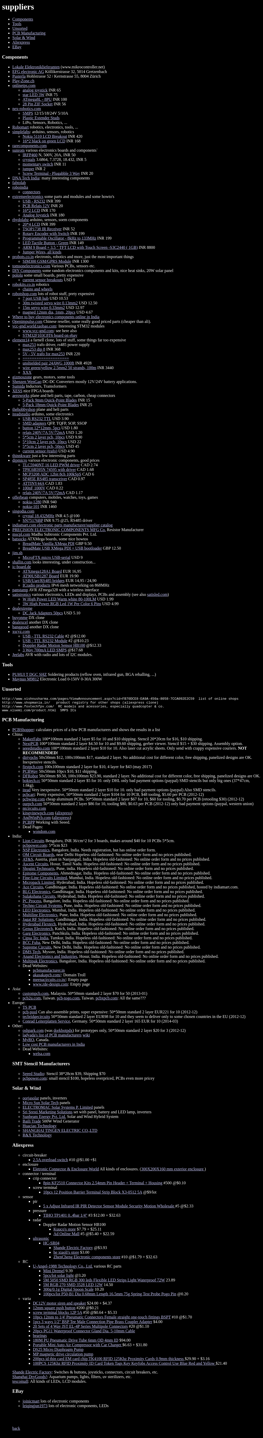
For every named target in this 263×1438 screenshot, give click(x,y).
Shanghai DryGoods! (29, 1380)
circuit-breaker (35, 1158)
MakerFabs (32, 742)
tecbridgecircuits (36, 1019)
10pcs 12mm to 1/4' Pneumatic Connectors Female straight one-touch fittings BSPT (102, 1320)
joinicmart (31, 1404)
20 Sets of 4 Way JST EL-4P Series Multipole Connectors (80, 1329)
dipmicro (19, 460)
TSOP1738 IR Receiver (42, 229)
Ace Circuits (33, 890)
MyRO (28, 1043)
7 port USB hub (36, 298)
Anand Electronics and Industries (50, 959)
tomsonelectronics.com (31, 266)
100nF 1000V (34, 488)
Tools (16, 24)
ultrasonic (41, 1241)
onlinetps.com (23, 85)
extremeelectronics (27, 196)
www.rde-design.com (50, 987)
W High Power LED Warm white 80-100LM (59, 599)
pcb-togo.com (68, 1001)
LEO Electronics (36, 913)
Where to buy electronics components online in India (55, 317)
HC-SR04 (51, 1246)
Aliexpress (21, 42)
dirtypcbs (30, 760)
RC (25, 1264)
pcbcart (29, 797)
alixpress (64, 816)
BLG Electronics (36, 895)
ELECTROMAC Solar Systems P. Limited (58, 1110)
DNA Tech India (25, 178)
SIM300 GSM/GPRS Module (47, 261)
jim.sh (17, 553)
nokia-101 (31, 506)
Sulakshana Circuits (39, 899)
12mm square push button (54, 1311)
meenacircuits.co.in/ (49, 982)
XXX (27, 372)
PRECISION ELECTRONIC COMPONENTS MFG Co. (59, 529)
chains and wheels (37, 289)
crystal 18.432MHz (38, 516)
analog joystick (35, 90)
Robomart (20, 127)
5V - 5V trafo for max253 (44, 354)
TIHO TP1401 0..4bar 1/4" (65, 1218)
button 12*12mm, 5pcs (41, 428)
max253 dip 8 (34, 349)
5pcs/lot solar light (58, 1278)
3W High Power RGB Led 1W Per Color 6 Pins (62, 604)
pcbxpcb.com (107, 1001)
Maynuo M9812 (25, 679)
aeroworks (21, 395)
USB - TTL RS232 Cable (43, 636)
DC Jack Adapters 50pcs (43, 613)
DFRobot (30, 779)
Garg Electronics (36, 936)
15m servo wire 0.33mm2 (44, 307)
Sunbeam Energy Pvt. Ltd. (44, 1119)
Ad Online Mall (66, 1237)
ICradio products (36, 585)
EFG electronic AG (28, 71)
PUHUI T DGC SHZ (29, 674)
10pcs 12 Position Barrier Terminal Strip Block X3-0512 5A (92, 1195)
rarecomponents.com (29, 145)
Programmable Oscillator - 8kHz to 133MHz (59, 238)
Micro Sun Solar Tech (41, 1106)
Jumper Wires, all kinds (42, 252)
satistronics (21, 594)
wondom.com (44, 834)
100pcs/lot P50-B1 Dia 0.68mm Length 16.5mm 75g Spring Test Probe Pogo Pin (109, 1297)
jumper (28, 169)
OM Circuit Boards (38, 857)
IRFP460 (30, 155)
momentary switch (38, 164)
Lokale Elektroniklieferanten (36, 67)
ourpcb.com (32, 807)
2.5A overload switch (50, 1163)
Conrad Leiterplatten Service (46, 1024)
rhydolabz (20, 219)
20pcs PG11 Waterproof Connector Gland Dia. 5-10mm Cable (84, 1334)
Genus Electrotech (38, 932)
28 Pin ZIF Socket (38, 104)
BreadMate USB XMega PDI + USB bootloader (62, 548)
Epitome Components (40, 876)
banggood (20, 627)
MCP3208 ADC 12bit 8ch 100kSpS (52, 474)
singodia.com (23, 511)
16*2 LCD (31, 210)
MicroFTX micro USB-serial (46, 557)
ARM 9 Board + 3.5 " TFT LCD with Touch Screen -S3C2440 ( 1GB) (80, 247)
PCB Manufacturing (28, 33)
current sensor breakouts (43, 280)
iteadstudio (21, 414)
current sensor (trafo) (40, 451)
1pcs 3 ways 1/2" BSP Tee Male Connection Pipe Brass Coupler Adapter (92, 1325)
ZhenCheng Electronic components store (86, 1260)
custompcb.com (36, 996)
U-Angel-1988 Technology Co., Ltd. (63, 1269)
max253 (29, 344)
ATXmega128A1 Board (42, 571)
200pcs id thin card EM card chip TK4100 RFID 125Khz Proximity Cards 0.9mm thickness (109, 1362)
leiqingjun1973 (35, 1409)
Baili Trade (32, 1124)
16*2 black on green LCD (44, 141)
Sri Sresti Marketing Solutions (47, 1115)
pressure (39, 1214)
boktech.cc (31, 783)
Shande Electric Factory (73, 1251)
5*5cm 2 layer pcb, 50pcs (44, 446)
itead (27, 793)
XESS (17, 391)
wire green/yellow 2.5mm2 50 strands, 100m (59, 368)
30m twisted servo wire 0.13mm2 (50, 303)
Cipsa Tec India (35, 941)
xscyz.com (21, 631)
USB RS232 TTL (37, 418)
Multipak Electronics (40, 964)
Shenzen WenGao (27, 381)
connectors (31, 192)
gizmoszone (22, 377)
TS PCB (29, 1010)
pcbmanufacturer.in (49, 973)
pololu (17, 275)
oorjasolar (31, 1101)
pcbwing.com (34, 802)
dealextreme (22, 608)
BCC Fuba (31, 945)
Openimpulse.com (27, 321)
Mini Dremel (53, 1274)
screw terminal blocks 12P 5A (57, 1315)
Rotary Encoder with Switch (46, 233)
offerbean (20, 497)
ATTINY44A (33, 483)
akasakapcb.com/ (47, 978)
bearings (40, 1338)
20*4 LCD (31, 224)
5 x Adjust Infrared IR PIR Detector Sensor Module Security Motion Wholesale (109, 1209)
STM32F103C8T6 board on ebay (50, 335)
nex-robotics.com (26, 108)
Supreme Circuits (37, 950)
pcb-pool (30, 1015)
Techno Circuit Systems (42, 908)
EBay (17, 47)
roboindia (20, 187)
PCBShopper (23, 733)
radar (37, 1223)
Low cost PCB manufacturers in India (54, 1047)
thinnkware (21, 455)
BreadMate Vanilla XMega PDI (48, 543)
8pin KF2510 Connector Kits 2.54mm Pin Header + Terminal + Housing (102, 1186)
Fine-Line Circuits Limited (45, 881)
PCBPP (29, 825)
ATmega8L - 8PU (37, 99)
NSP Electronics (36, 853)
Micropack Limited (38, 885)
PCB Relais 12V (36, 206)
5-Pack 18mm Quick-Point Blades (51, 405)
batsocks (19, 539)
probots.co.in (23, 256)
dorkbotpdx (62, 1033)
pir (35, 1204)
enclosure (30, 1167)
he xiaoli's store (66, 1255)
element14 (21, 340)
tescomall (20, 1384)
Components (22, 19)
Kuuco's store (64, 1232)
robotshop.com (24, 294)
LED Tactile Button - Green (45, 243)
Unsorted (19, 28)
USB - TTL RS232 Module (45, 641)
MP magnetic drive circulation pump (63, 1357)
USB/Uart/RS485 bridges (43, 580)
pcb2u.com (32, 1001)
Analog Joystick (36, 215)
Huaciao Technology (40, 1129)
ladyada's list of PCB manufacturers (52, 1038)
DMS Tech (31, 955)
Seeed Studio (33, 1077)
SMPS (28, 113)
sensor (28, 1200)
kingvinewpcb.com (38, 816)
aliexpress (61, 820)
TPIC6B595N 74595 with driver (49, 469)
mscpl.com (21, 534)
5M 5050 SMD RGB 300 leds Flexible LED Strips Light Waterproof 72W (104, 1283)
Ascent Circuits (35, 867)
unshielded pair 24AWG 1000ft (48, 363)
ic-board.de (21, 567)
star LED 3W (33, 95)
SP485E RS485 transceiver (45, 479)
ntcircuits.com (34, 811)
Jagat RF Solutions (38, 922)
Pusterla (19, 76)
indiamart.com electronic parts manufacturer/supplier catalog (62, 525)
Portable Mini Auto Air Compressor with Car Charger (77, 1348)
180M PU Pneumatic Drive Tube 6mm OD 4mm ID (75, 1343)
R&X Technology (37, 1138)
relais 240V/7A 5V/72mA (44, 432)
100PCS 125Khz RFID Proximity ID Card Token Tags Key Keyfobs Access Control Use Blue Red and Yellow (124, 1366)
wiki (86, 1038)
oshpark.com (33, 1033)
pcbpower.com (35, 848)
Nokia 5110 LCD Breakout (45, 136)
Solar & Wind (23, 37)
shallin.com (21, 562)
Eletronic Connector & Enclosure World (66, 1172)
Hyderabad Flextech (39, 927)
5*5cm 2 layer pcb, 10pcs (44, 437)
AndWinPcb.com (37, 820)
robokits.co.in (23, 284)
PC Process (32, 904)
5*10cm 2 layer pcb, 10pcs (45, 442)
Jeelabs (18, 654)
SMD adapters (34, 423)
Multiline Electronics (40, 918)
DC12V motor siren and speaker (59, 1306)
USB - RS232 (34, 201)
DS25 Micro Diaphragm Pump (58, 1352)
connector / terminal (39, 1177)
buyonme (20, 617)
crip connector (45, 1181)
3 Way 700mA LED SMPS (45, 650)
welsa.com (41, 1056)
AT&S (28, 862)
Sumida (18, 386)
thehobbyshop (23, 409)
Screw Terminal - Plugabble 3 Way (51, 173)
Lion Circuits (33, 844)
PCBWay (30, 774)
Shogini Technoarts (38, 871)
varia (27, 1301)
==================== (46, 358)
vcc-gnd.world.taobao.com (34, 326)
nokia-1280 (32, 502)
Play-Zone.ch (23, 81)
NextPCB (30, 746)
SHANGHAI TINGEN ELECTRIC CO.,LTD (60, 1133)
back (16, 1431)
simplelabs (21, 132)
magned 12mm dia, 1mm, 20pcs (49, 312)
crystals (29, 159)
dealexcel (20, 622)
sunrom (18, 150)
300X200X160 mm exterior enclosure (172, 1172)
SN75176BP (33, 520)
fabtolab (19, 182)
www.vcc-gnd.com (38, 331)
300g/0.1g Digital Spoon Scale (68, 1292)
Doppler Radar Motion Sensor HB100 (54, 645)
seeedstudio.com (36, 751)
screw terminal (45, 1190)
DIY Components (26, 270)
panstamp (20, 590)
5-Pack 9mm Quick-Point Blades (50, 400)
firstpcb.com (33, 770)
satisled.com (157, 594)
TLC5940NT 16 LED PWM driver (51, 465)
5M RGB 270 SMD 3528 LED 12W (73, 1288)
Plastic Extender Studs (41, 118)
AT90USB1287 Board (41, 576)
